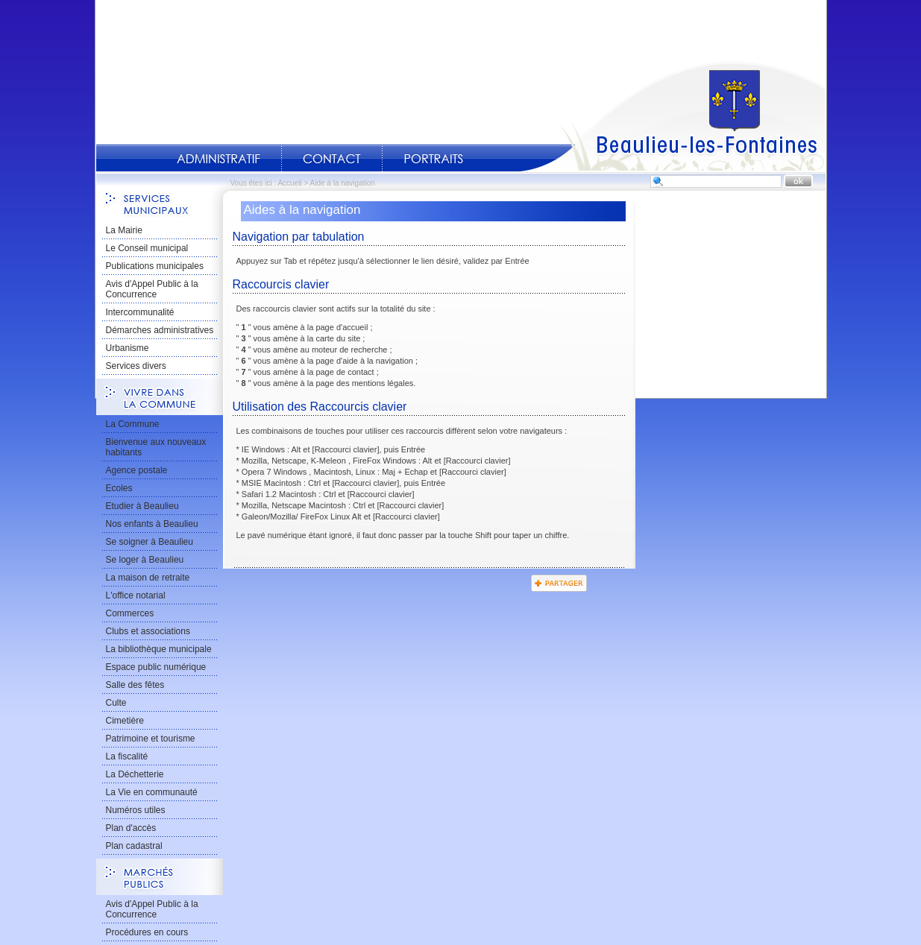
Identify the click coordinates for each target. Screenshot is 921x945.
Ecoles (119, 488)
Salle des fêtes (135, 685)
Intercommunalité (140, 312)
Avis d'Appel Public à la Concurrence (152, 289)
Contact (332, 158)
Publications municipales (155, 266)
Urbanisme (127, 348)
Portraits (433, 158)
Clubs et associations (148, 631)
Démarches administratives (160, 330)
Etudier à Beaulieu (142, 506)
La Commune (133, 424)
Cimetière (125, 720)
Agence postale (137, 470)
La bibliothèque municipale (159, 649)
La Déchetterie (135, 774)
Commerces (130, 613)
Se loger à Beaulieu (145, 559)
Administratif (218, 158)
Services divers (136, 366)
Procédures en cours (147, 932)
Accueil (673, 116)
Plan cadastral (134, 846)
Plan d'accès (131, 828)
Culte (116, 703)
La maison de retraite (148, 577)
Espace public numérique (156, 667)
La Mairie (124, 230)
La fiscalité (127, 756)
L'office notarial (136, 595)
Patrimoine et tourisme (150, 738)
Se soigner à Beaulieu (149, 542)
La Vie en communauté (152, 792)
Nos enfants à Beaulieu (152, 524)
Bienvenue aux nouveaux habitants (156, 447)
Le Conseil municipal (147, 248)
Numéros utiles (136, 810)
